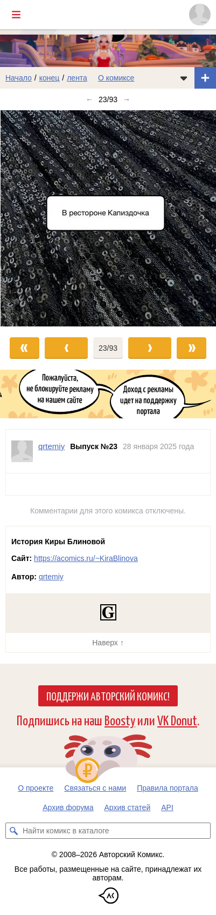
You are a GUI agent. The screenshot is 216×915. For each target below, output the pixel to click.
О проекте (35, 788)
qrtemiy (51, 576)
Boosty (119, 719)
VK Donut (177, 719)
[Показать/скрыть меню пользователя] (199, 14)
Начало (18, 78)
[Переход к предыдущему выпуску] (27, 218)
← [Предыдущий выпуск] (89, 99)
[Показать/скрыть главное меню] (16, 14)
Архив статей (127, 807)
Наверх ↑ (107, 642)
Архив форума (68, 807)
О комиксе (116, 78)
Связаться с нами (95, 788)
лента (77, 78)
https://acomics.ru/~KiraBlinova (86, 558)
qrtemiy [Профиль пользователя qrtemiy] (51, 446)
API (167, 807)
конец (49, 78)
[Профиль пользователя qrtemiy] (22, 451)
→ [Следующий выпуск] (126, 99)
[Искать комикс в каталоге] (13, 830)
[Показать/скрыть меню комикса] (183, 78)
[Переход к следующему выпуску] (108, 218)
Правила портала (167, 788)
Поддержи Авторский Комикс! (108, 696)
